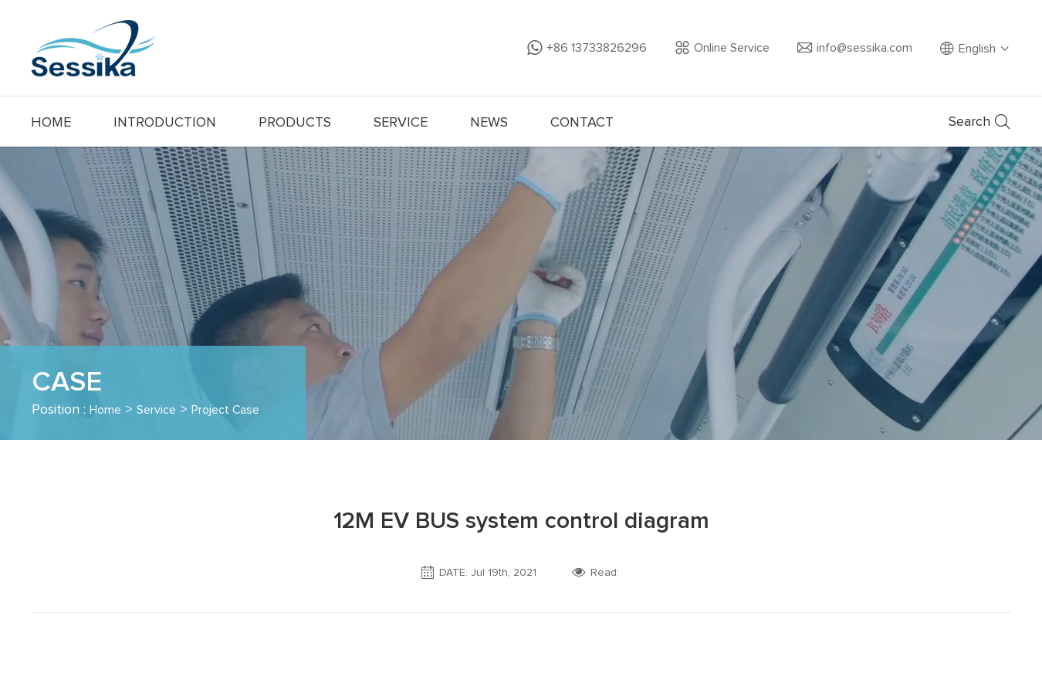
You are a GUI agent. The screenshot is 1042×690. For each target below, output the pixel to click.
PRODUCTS (295, 123)
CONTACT (582, 123)
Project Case (240, 410)
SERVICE (401, 123)
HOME (51, 123)
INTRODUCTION (164, 123)
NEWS (489, 123)
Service (164, 410)
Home (108, 410)
